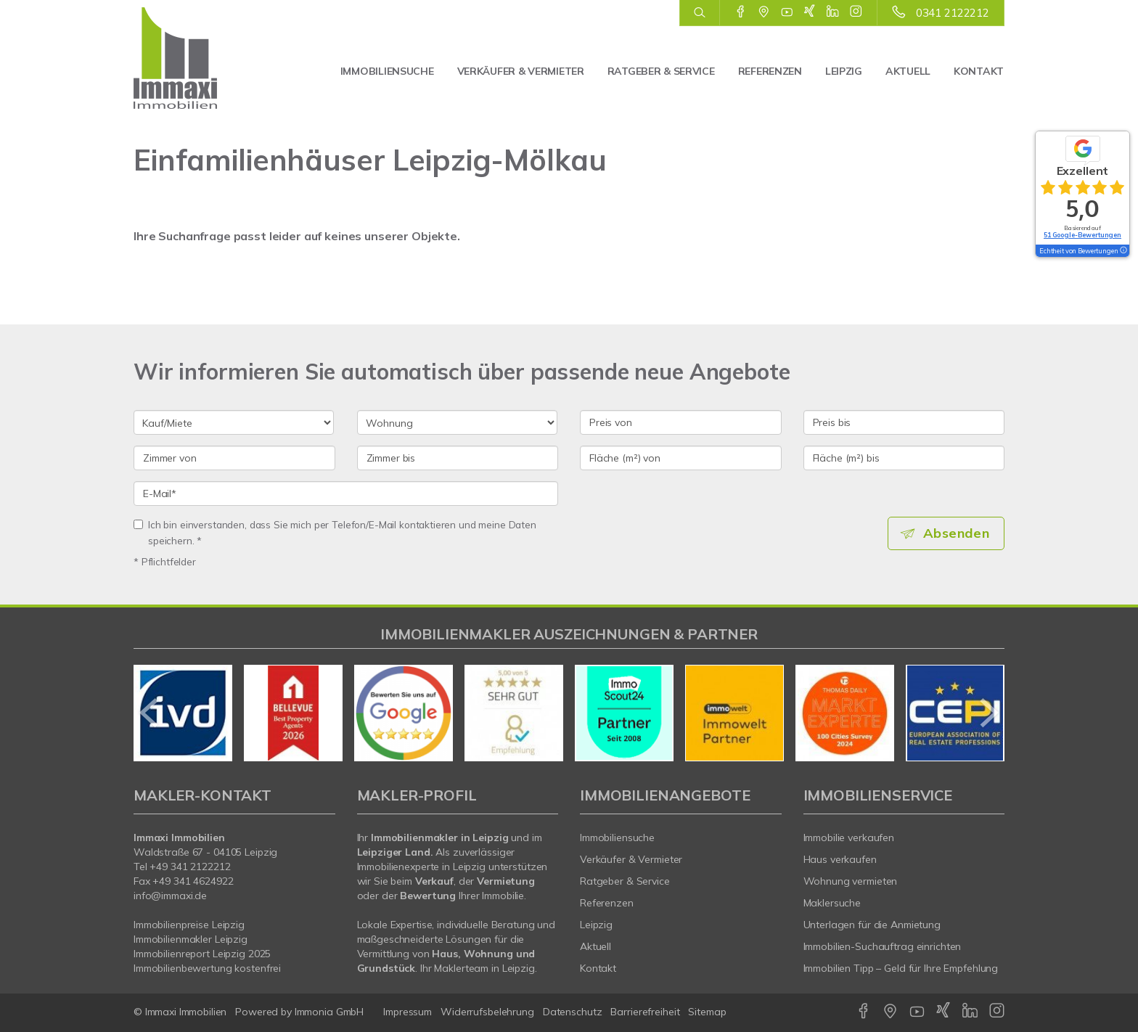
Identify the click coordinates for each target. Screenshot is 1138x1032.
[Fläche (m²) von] (681, 458)
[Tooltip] (1122, 251)
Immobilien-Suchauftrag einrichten (882, 946)
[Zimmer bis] (458, 458)
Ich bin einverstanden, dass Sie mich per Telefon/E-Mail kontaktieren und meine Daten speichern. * (335, 532)
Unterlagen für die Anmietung (872, 924)
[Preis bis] (904, 422)
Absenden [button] (957, 533)
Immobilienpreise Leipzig (189, 924)
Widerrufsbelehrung (487, 1011)
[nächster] (988, 712)
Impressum (407, 1011)
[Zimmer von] (234, 458)
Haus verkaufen (840, 859)
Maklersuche (832, 902)
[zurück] (150, 712)
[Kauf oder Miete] (234, 422)
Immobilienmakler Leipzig (190, 939)
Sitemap (707, 1011)
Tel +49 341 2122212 (182, 866)
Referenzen (770, 71)
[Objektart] (457, 422)
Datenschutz (572, 1011)
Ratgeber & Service (661, 71)
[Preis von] (681, 422)
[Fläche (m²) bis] (904, 458)
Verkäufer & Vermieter (520, 71)
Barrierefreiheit (644, 1011)
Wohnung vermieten (850, 881)
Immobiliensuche (387, 71)
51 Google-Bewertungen (1082, 235)
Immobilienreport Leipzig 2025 (202, 953)
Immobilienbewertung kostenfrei (207, 968)
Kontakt (979, 71)
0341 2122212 (952, 13)
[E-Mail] (346, 493)
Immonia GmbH (329, 1011)
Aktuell (907, 71)
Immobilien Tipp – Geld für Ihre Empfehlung (901, 968)
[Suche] (699, 13)
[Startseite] (197, 58)
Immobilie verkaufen (849, 837)
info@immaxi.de (170, 895)
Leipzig (843, 71)
